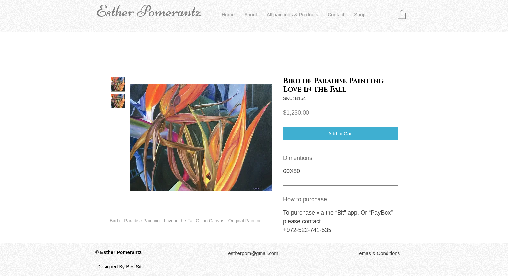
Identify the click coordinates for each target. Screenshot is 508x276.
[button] (402, 14)
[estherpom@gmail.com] (253, 253)
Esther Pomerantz (148, 11)
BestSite (135, 266)
